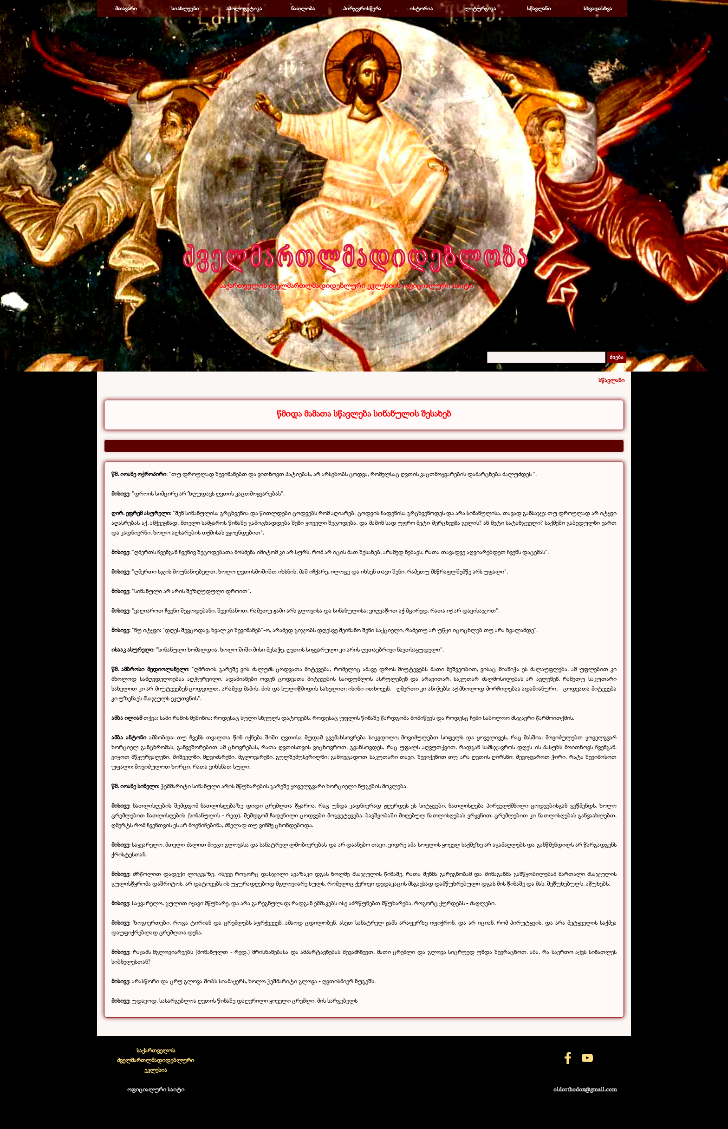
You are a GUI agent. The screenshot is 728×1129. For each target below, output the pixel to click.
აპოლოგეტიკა (244, 8)
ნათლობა (303, 8)
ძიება (617, 357)
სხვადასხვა (598, 8)
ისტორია (421, 8)
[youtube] (587, 1058)
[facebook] (568, 1058)
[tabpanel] (364, 413)
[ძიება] (546, 357)
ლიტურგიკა (480, 8)
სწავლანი (539, 8)
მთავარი (126, 8)
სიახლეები (185, 8)
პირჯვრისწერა (362, 8)
